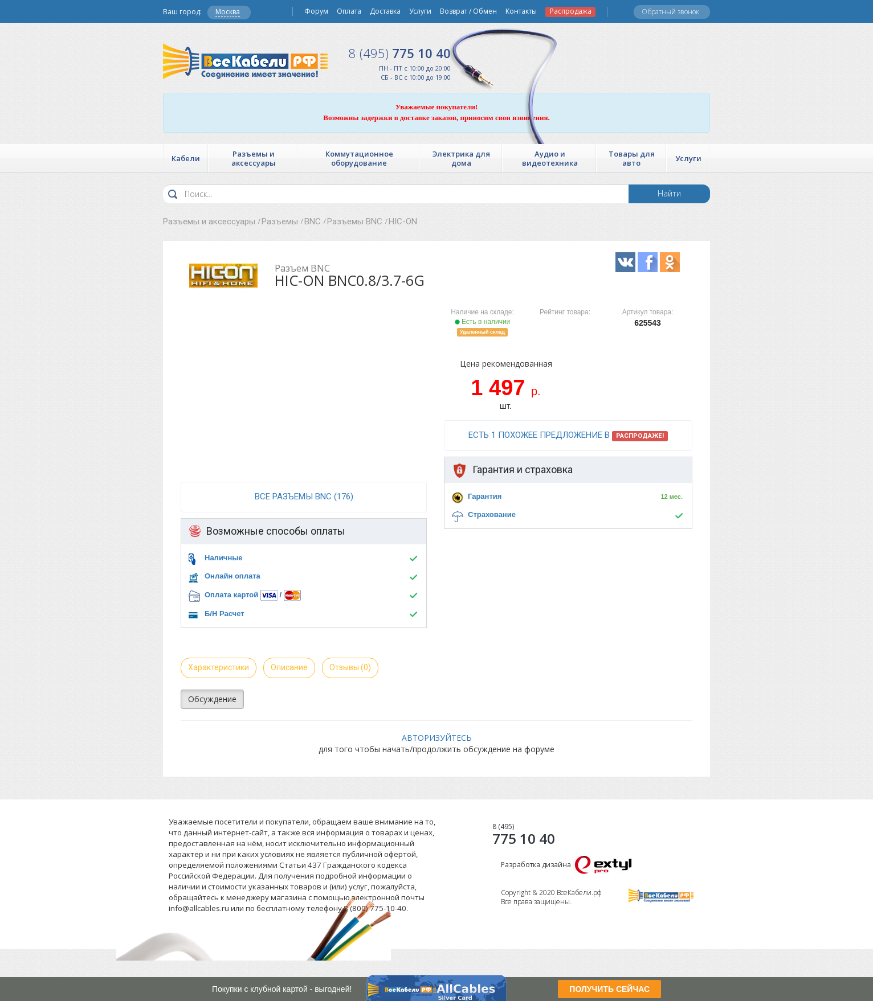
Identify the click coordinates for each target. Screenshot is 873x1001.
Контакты (521, 11)
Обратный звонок (670, 12)
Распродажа (570, 11)
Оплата (349, 11)
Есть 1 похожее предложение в (568, 435)
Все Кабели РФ (245, 61)
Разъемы (280, 221)
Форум (316, 11)
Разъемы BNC (354, 221)
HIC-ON (403, 221)
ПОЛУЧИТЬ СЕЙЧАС (609, 989)
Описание (289, 667)
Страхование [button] (492, 514)
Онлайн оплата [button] (232, 576)
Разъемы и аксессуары (209, 221)
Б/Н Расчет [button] (224, 613)
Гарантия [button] (484, 496)
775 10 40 (400, 53)
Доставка (385, 11)
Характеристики (218, 667)
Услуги (420, 11)
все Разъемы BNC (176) (304, 496)
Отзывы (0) (350, 667)
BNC (312, 221)
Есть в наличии (483, 322)
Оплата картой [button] (231, 594)
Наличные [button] (224, 557)
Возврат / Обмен (468, 11)
